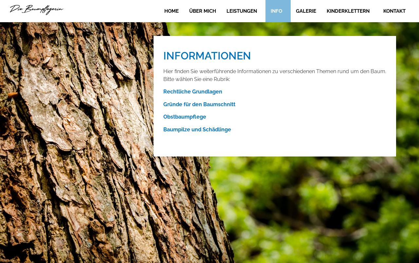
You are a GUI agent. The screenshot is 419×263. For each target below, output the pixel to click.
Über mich (202, 11)
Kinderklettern (348, 11)
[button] (243, 11)
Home (171, 11)
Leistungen (242, 11)
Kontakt (394, 11)
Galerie (306, 11)
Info (276, 11)
